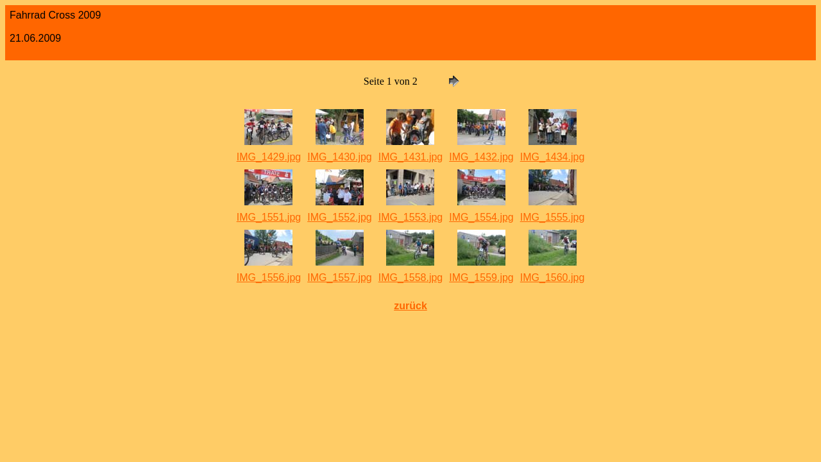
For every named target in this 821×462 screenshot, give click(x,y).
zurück (410, 305)
